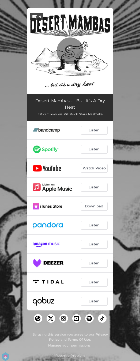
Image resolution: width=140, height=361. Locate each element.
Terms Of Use (79, 339)
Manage (54, 345)
